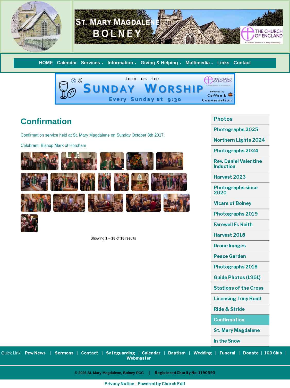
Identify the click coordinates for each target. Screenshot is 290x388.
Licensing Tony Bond (237, 298)
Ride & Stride (229, 309)
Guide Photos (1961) (237, 277)
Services (90, 62)
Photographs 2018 (236, 267)
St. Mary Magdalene (237, 330)
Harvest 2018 (229, 235)
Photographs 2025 (236, 129)
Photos (223, 119)
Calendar (67, 62)
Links (223, 62)
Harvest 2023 (230, 177)
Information (120, 62)
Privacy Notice (119, 383)
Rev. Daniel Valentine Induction (238, 164)
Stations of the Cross (238, 288)
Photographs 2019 (236, 214)
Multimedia (197, 62)
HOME (46, 62)
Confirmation (229, 319)
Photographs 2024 (236, 150)
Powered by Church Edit (161, 383)
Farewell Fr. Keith (233, 224)
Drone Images (230, 245)
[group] (145, 89)
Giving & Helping (159, 62)
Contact (242, 62)
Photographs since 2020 (236, 190)
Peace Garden (230, 256)
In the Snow (227, 341)
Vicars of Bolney (232, 203)
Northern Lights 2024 (239, 140)
